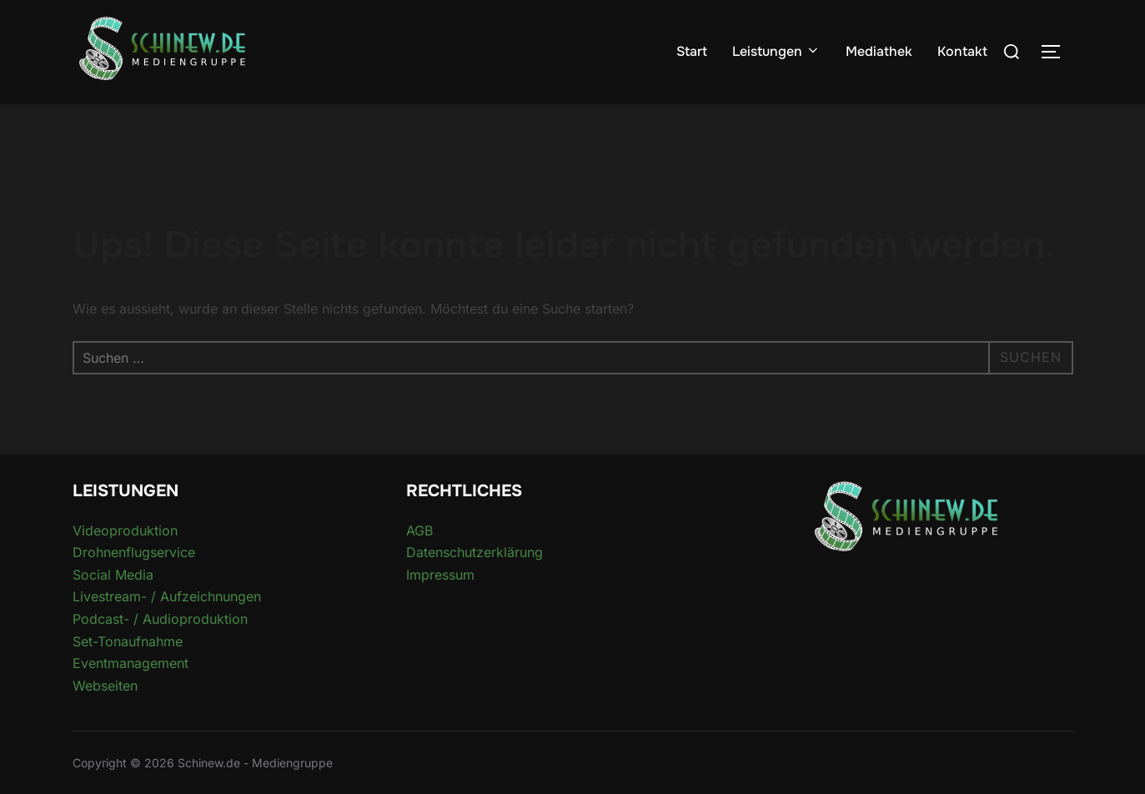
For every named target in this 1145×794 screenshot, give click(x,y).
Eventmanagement (130, 663)
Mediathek (879, 51)
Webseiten (105, 685)
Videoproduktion (125, 530)
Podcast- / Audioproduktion (160, 619)
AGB (419, 530)
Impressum (440, 574)
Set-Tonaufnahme (128, 641)
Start (691, 51)
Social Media (113, 574)
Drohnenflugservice (134, 552)
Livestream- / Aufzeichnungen (167, 596)
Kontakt (962, 51)
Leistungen (776, 51)
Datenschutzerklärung (474, 552)
